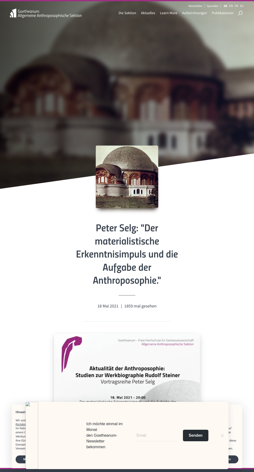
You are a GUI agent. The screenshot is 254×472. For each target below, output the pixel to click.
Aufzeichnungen (194, 13)
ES (241, 6)
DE (225, 6)
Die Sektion (127, 13)
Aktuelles (148, 13)
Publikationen (223, 13)
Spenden (213, 6)
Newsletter (195, 6)
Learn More (168, 13)
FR (236, 6)
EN (231, 6)
